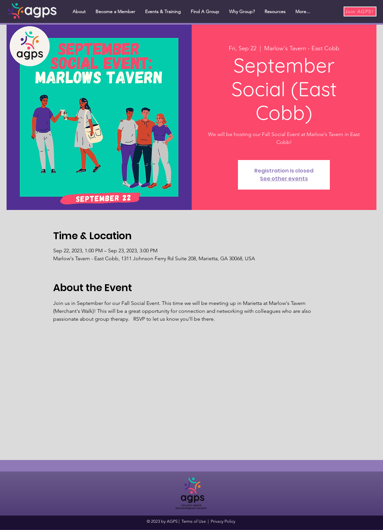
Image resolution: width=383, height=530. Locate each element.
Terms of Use (193, 521)
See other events (284, 178)
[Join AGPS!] (360, 11)
